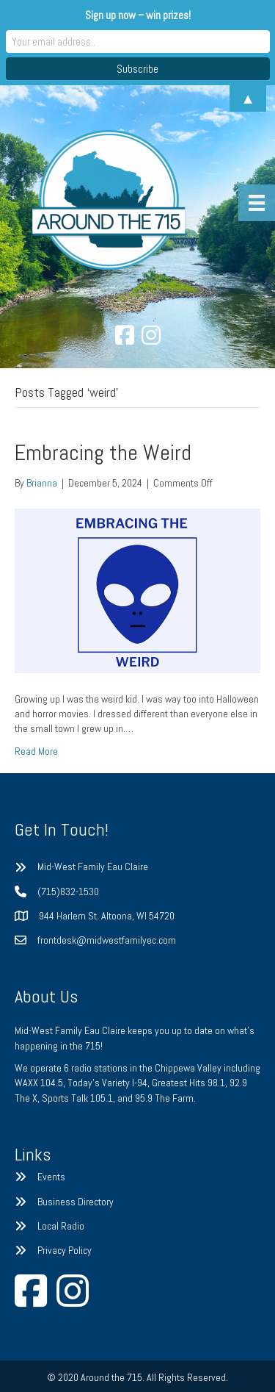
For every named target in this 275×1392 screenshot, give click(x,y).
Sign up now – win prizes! (138, 15)
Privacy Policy (64, 1250)
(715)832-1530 (68, 891)
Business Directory (75, 1201)
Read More (36, 751)
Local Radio (60, 1226)
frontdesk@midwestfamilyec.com (106, 940)
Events (51, 1176)
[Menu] (256, 202)
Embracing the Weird (103, 453)
